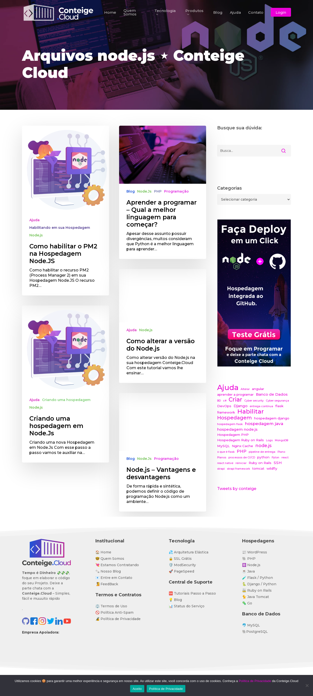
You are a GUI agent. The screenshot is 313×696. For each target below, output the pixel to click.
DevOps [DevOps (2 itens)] (224, 406)
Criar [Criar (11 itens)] (235, 399)
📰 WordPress (254, 552)
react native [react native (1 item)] (225, 463)
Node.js (36, 235)
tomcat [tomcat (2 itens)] (258, 468)
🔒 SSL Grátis (180, 558)
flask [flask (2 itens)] (279, 406)
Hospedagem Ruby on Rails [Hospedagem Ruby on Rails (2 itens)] (240, 440)
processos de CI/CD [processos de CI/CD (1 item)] (241, 457)
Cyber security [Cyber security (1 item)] (254, 400)
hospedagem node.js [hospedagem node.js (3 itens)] (237, 429)
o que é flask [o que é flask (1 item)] (226, 451)
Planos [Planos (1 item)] (221, 457)
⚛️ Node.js (251, 565)
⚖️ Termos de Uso (111, 606)
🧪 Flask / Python (257, 577)
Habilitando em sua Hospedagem (59, 227)
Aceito (137, 689)
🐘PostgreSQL (255, 631)
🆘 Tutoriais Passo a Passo (192, 593)
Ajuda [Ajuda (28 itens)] (227, 387)
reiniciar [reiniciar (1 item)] (240, 463)
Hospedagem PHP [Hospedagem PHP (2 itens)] (233, 435)
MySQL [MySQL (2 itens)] (223, 446)
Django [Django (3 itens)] (240, 405)
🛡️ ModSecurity (182, 565)
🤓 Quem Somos (109, 558)
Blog (130, 191)
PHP (158, 191)
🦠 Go (247, 603)
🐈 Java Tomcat (255, 597)
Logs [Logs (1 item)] (269, 440)
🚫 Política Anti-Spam (114, 612)
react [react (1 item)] (285, 457)
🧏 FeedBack (106, 584)
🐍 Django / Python (259, 584)
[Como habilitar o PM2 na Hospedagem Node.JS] (65, 210)
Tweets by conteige (236, 488)
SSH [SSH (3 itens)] (278, 462)
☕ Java (248, 571)
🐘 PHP (249, 558)
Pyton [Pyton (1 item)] (275, 457)
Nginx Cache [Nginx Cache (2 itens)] (242, 446)
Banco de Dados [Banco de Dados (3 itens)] (272, 394)
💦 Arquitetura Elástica (188, 552)
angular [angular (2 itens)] (258, 389)
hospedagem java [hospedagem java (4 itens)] (264, 423)
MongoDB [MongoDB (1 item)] (281, 440)
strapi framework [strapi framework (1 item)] (238, 468)
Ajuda (34, 220)
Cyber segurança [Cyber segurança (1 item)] (277, 400)
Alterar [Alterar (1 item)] (245, 389)
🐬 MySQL (251, 625)
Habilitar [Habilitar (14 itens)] (250, 411)
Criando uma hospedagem (66, 408)
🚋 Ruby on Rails (257, 590)
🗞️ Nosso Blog (108, 571)
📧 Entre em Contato (113, 577)
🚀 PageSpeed (181, 571)
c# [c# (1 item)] (224, 400)
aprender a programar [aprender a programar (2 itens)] (235, 394)
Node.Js (144, 191)
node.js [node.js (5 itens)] (263, 445)
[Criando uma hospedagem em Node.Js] (65, 392)
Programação (176, 191)
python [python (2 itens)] (263, 457)
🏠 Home (103, 552)
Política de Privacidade (255, 681)
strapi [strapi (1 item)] (221, 468)
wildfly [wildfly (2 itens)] (272, 468)
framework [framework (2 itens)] (226, 412)
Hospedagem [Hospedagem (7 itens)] (234, 417)
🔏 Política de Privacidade (118, 619)
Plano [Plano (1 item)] (281, 451)
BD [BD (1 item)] (219, 400)
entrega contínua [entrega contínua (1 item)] (261, 406)
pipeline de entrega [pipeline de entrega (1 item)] (262, 451)
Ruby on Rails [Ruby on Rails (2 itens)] (260, 463)
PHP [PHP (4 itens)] (241, 451)
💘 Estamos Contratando (117, 565)
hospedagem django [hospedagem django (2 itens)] (271, 418)
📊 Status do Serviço (186, 606)
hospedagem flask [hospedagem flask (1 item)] (230, 424)
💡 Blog (175, 600)
